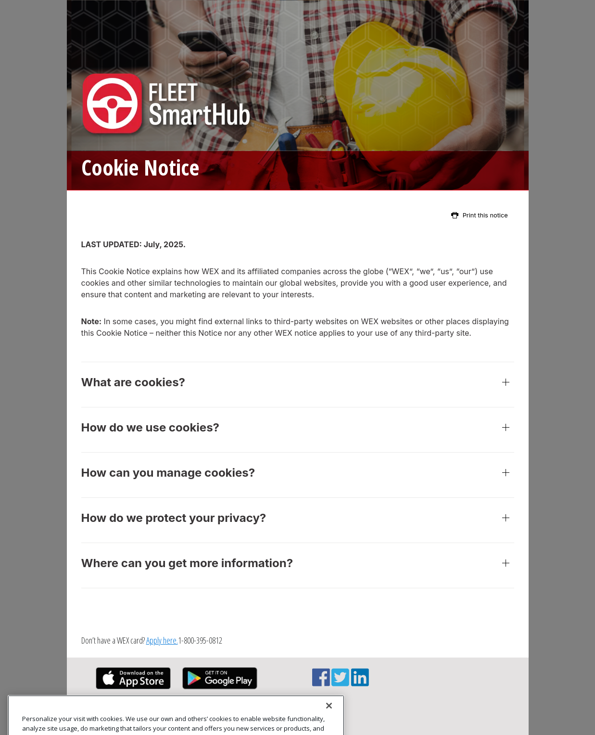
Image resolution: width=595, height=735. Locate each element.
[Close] (329, 716)
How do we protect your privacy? (297, 520)
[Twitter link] (340, 682)
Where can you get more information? (297, 565)
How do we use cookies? (297, 430)
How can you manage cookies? (297, 475)
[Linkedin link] (360, 682)
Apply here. (162, 640)
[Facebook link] (321, 682)
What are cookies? (297, 384)
